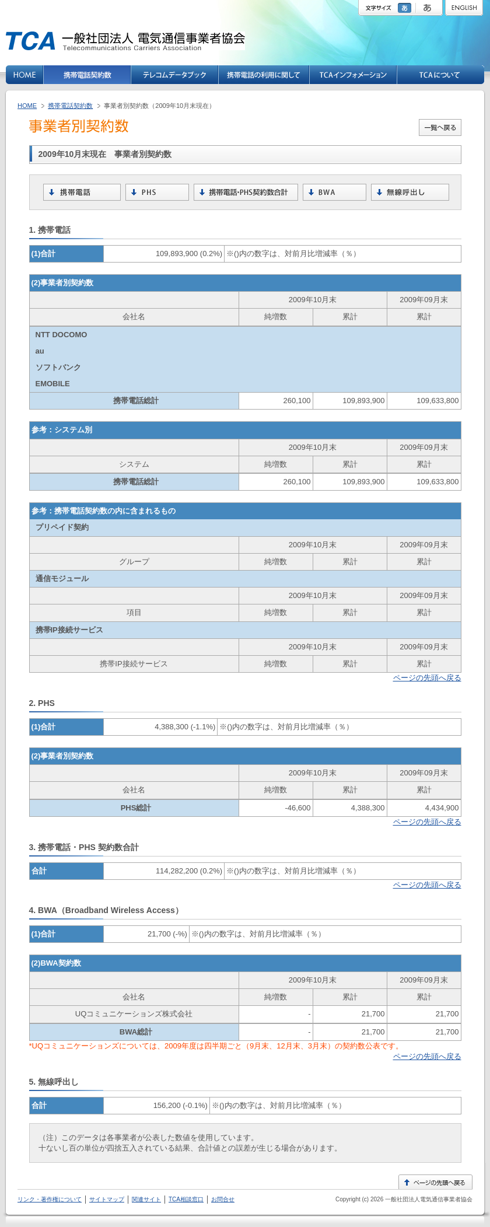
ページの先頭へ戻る (427, 677)
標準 (406, 8)
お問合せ (223, 1199)
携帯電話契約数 (70, 105)
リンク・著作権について (50, 1199)
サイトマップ (106, 1199)
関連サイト (146, 1199)
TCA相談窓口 (186, 1199)
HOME (27, 105)
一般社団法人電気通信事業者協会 (428, 1199)
